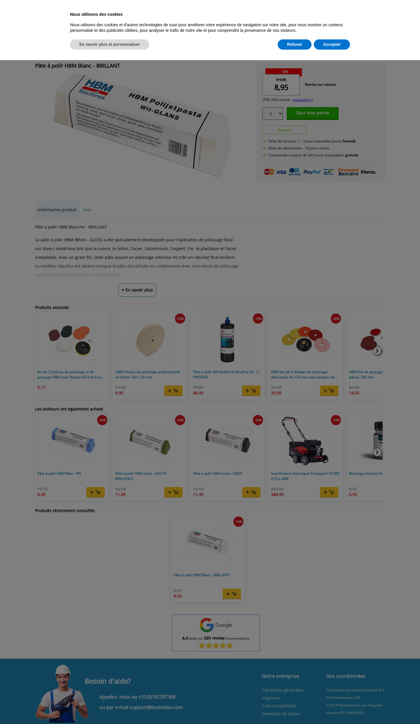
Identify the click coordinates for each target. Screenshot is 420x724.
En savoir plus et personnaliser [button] (109, 44)
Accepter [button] (332, 44)
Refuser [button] (294, 44)
